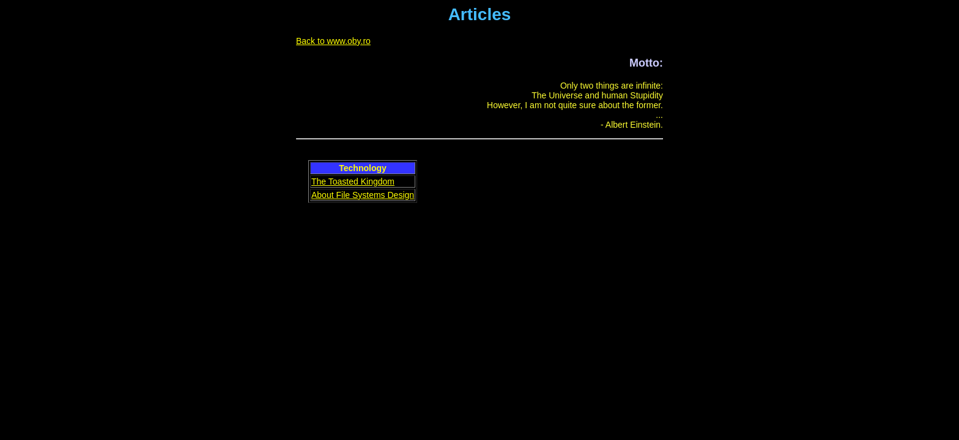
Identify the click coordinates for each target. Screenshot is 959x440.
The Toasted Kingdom (352, 181)
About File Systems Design (362, 195)
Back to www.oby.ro (333, 41)
